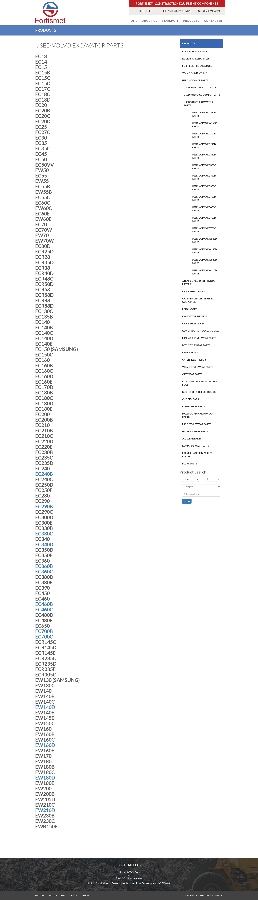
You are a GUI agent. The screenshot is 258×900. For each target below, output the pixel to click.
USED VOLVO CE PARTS (195, 80)
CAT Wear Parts (192, 374)
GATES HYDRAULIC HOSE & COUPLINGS (197, 300)
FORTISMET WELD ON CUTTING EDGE (200, 383)
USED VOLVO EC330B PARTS (204, 156)
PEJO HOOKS (189, 309)
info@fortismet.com (132, 878)
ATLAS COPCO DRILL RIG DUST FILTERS (199, 282)
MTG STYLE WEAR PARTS (196, 345)
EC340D (44, 544)
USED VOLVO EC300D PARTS (204, 135)
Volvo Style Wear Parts (197, 367)
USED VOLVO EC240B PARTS (204, 114)
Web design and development (198, 895)
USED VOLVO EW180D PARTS (204, 261)
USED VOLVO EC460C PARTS (204, 209)
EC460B (44, 604)
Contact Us (213, 20)
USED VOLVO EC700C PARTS (204, 230)
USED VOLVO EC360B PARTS (204, 177)
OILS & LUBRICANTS (193, 291)
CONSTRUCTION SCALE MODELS (200, 330)
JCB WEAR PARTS (192, 438)
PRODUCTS (191, 20)
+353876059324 (211, 11)
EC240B (44, 474)
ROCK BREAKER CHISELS (195, 58)
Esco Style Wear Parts (196, 424)
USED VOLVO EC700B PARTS (204, 219)
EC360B (44, 566)
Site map (73, 895)
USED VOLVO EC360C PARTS (204, 188)
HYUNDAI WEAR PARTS (195, 431)
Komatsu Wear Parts (195, 445)
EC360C (44, 571)
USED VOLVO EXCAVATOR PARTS (198, 104)
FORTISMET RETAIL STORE (197, 65)
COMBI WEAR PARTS (193, 406)
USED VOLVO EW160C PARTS (204, 125)
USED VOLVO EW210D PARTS (204, 272)
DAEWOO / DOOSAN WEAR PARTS (197, 415)
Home (133, 20)
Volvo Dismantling (194, 73)
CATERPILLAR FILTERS (194, 359)
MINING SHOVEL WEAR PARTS (199, 338)
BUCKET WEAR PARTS (194, 51)
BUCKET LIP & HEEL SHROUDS (199, 392)
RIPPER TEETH (190, 352)
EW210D (45, 810)
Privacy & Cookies (57, 895)
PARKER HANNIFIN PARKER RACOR (197, 455)
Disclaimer (40, 895)
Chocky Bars (190, 399)
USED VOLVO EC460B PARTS (204, 198)
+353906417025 (182, 11)
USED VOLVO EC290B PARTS (204, 146)
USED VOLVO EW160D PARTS (204, 251)
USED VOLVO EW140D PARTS (204, 240)
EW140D (45, 707)
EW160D (45, 745)
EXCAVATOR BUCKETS (194, 316)
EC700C (44, 636)
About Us (149, 20)
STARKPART (170, 20)
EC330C (44, 533)
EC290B (44, 506)
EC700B (44, 631)
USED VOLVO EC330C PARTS (204, 167)
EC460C (44, 609)
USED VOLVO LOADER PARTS (200, 87)
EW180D (45, 778)
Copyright (85, 895)
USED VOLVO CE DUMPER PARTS (202, 94)
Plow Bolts (189, 463)
